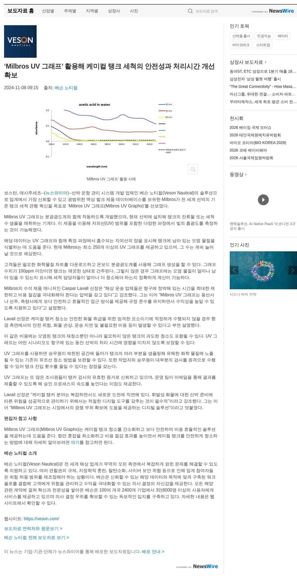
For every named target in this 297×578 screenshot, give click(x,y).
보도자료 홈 (20, 11)
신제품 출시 (241, 36)
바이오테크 (241, 45)
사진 (134, 10)
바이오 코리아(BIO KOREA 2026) (258, 142)
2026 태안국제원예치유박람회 (255, 135)
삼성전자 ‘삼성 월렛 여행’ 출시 (255, 79)
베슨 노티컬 (66, 87)
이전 (234, 270)
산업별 (48, 10)
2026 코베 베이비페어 (248, 150)
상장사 (114, 10)
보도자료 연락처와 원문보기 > (33, 528)
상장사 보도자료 (246, 62)
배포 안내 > (153, 551)
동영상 (237, 174)
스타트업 (263, 45)
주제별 (70, 10)
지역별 (92, 10)
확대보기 (193, 169)
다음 (292, 270)
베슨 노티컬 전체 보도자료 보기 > (36, 537)
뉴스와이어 (56, 193)
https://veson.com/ (41, 518)
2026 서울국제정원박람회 (251, 158)
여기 (75, 442)
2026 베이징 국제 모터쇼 (251, 127)
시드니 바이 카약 (243, 294)
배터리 (283, 36)
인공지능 (264, 36)
